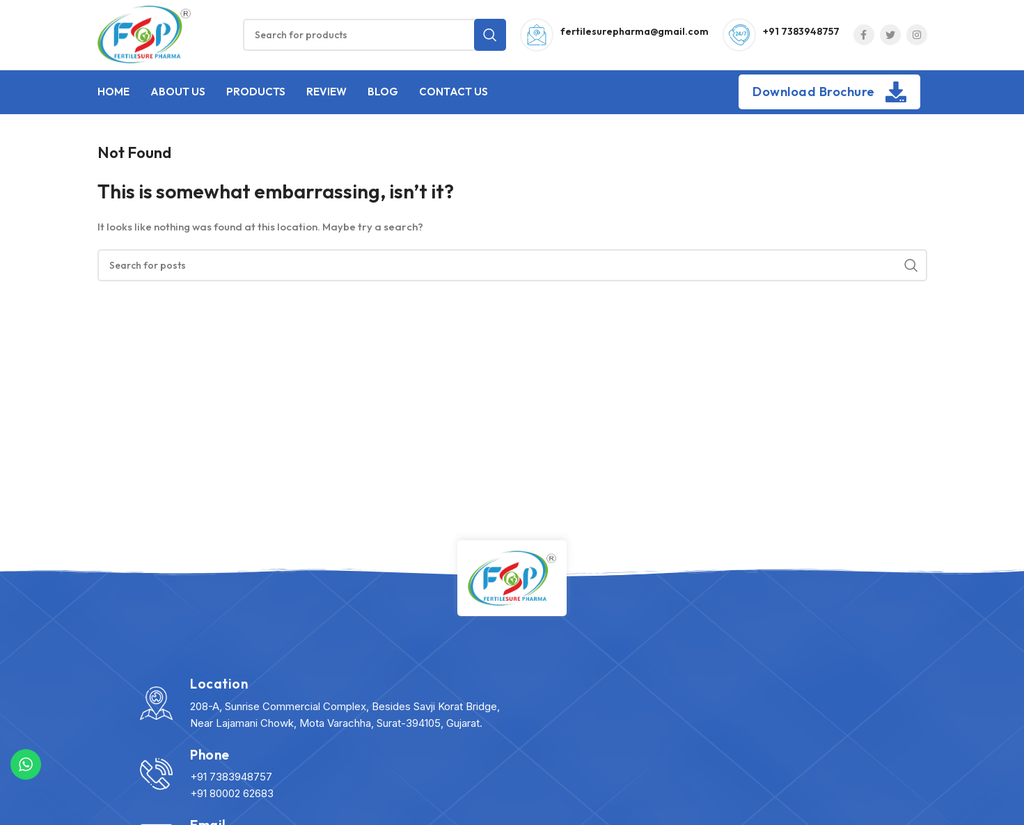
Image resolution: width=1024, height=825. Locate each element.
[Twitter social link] (890, 34)
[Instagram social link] (916, 34)
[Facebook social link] (863, 34)
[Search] (374, 35)
